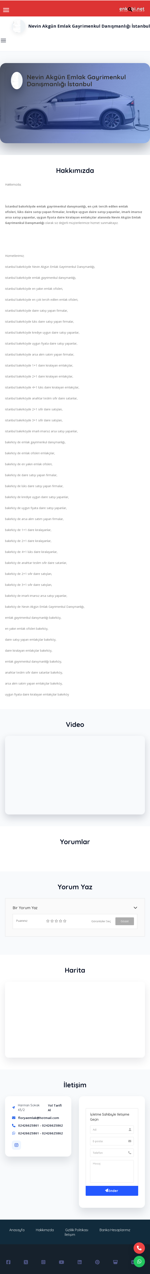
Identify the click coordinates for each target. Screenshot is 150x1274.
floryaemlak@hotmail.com (38, 1118)
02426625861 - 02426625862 (40, 1125)
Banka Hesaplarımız (115, 1230)
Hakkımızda (45, 1230)
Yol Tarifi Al (55, 1107)
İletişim (70, 1234)
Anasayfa (16, 1230)
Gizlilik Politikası (76, 1230)
